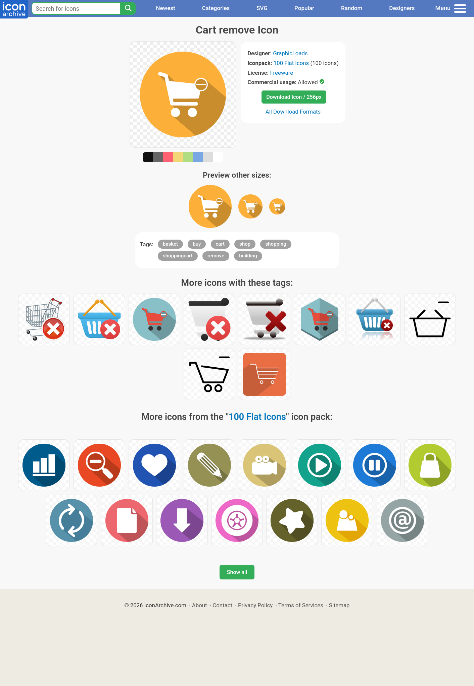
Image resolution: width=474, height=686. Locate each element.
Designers (402, 8)
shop (244, 244)
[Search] (128, 8)
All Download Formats (293, 111)
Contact (222, 605)
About (199, 605)
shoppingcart (178, 256)
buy (197, 244)
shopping (275, 244)
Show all (237, 572)
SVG (262, 8)
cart (220, 244)
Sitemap (339, 605)
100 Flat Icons (291, 63)
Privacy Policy (255, 605)
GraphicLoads (290, 53)
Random (351, 8)
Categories (216, 8)
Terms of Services (300, 605)
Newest (165, 8)
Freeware (281, 72)
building (248, 256)
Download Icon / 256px (293, 97)
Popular (304, 8)
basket (170, 244)
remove (215, 256)
